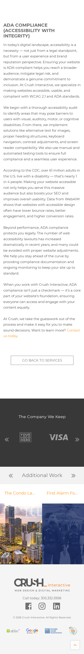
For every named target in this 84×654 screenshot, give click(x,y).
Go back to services (42, 360)
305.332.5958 (51, 598)
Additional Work (42, 475)
